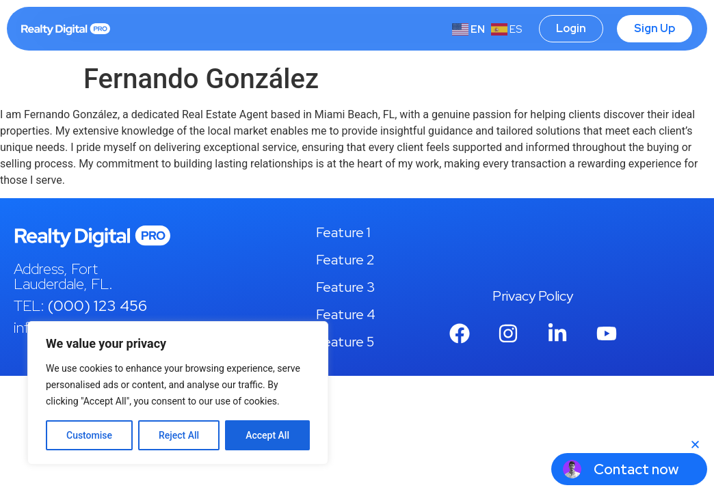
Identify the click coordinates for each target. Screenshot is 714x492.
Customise (89, 435)
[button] (695, 444)
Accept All (267, 435)
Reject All (179, 435)
